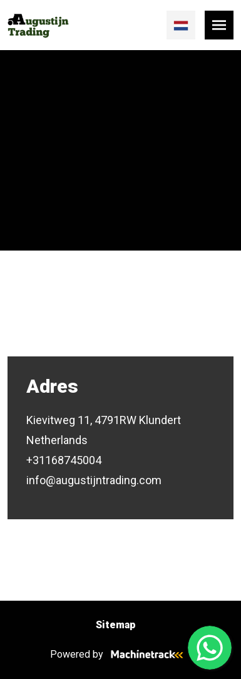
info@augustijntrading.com (94, 480)
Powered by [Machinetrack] (120, 654)
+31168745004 (63, 460)
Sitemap (116, 625)
